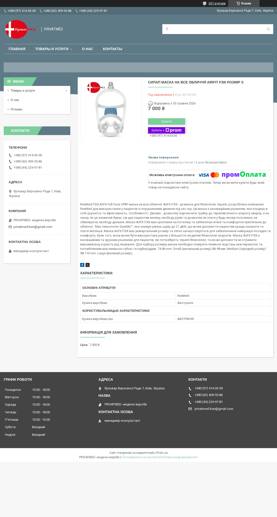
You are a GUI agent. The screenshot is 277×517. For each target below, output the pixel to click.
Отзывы (16, 109)
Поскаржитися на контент (140, 457)
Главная (17, 49)
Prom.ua (162, 453)
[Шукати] (268, 29)
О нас (87, 49)
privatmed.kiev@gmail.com (33, 227)
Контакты (112, 49)
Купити (166, 121)
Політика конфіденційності (179, 457)
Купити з (166, 130)
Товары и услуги (52, 49)
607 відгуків (217, 3)
